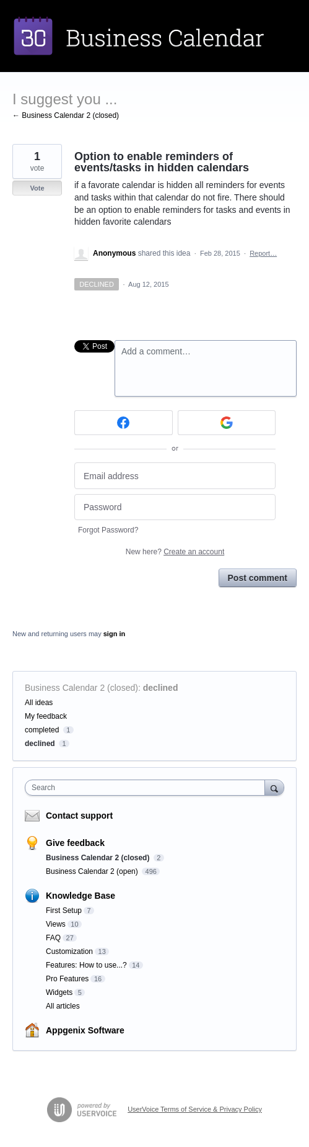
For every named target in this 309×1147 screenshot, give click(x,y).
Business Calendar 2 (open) (93, 871)
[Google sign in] (227, 422)
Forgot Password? (108, 530)
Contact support (79, 815)
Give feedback (75, 843)
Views (56, 924)
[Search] (274, 787)
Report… (263, 253)
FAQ (53, 937)
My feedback (46, 716)
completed (42, 730)
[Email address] (175, 475)
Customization (69, 951)
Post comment (257, 578)
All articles (63, 1006)
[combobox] (147, 787)
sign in (114, 633)
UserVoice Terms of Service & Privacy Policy (195, 1109)
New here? (175, 551)
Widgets (59, 992)
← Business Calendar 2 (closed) (65, 115)
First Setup (64, 910)
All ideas (39, 702)
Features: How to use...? (86, 965)
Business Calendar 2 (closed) (81, 688)
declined (160, 688)
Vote (37, 188)
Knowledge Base (80, 896)
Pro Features (67, 978)
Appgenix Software (85, 1030)
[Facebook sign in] (123, 422)
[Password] (175, 507)
